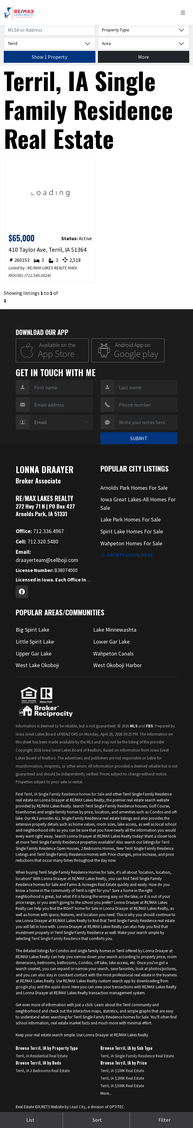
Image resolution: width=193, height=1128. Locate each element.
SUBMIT (138, 438)
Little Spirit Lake (35, 641)
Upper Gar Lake (33, 653)
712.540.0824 (38, 275)
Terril (165, 842)
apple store (60, 986)
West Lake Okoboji (37, 665)
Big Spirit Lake (32, 629)
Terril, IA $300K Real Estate (122, 1085)
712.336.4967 (40, 531)
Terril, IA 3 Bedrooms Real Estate (43, 1070)
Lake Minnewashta (115, 629)
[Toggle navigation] (184, 12)
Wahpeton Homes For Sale (131, 543)
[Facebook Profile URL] (22, 592)
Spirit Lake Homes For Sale (131, 531)
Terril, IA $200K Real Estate (122, 1078)
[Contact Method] (61, 422)
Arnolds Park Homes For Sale (134, 487)
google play (26, 986)
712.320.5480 (37, 541)
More (143, 57)
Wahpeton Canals (113, 653)
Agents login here (126, 555)
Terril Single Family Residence (55, 938)
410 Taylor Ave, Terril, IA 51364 (47, 249)
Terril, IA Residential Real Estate (41, 1055)
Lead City (77, 1106)
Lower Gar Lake (111, 641)
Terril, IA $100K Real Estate (122, 1070)
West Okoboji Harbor (117, 665)
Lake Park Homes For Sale (130, 519)
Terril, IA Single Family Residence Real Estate (137, 1055)
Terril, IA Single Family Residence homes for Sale (64, 793)
